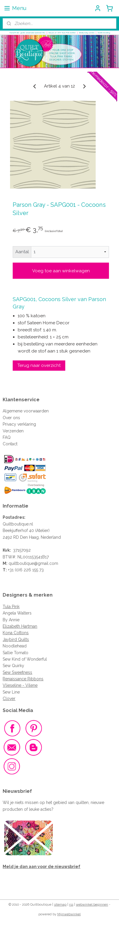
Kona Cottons (16, 632)
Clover (9, 698)
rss (71, 904)
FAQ (7, 437)
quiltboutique (21, 563)
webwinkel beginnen (92, 904)
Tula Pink (11, 606)
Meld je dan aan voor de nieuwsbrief (41, 866)
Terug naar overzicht (39, 365)
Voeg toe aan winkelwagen (61, 270)
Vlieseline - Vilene (20, 685)
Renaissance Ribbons (23, 678)
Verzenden (13, 431)
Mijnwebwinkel (69, 914)
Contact (10, 443)
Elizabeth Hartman (20, 626)
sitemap (60, 904)
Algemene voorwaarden (26, 411)
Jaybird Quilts (16, 639)
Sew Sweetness (17, 672)
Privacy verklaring (19, 424)
